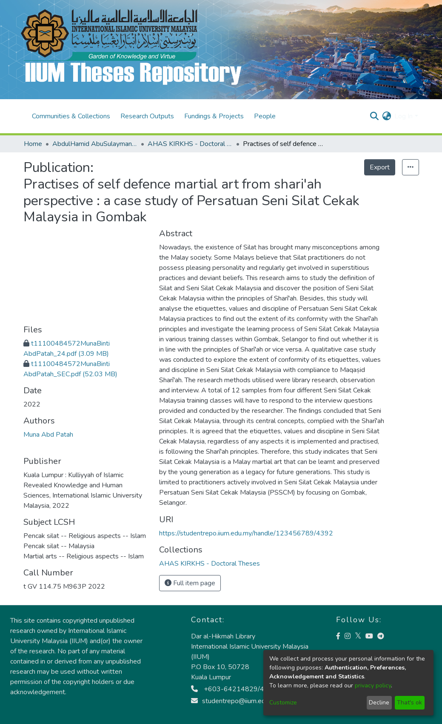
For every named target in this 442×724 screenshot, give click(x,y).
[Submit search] (374, 116)
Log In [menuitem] (403, 116)
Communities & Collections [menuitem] (71, 116)
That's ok (409, 702)
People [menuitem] (265, 116)
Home (33, 144)
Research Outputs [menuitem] (147, 116)
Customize (283, 702)
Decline (379, 702)
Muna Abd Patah (48, 434)
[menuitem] (386, 116)
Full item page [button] (190, 583)
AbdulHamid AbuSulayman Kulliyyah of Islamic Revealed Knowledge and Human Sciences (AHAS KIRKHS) (94, 144)
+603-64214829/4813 (234, 689)
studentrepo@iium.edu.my (235, 701)
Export (380, 167)
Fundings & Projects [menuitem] (214, 116)
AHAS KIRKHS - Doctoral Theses (190, 144)
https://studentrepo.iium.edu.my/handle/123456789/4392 (246, 533)
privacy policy (373, 685)
